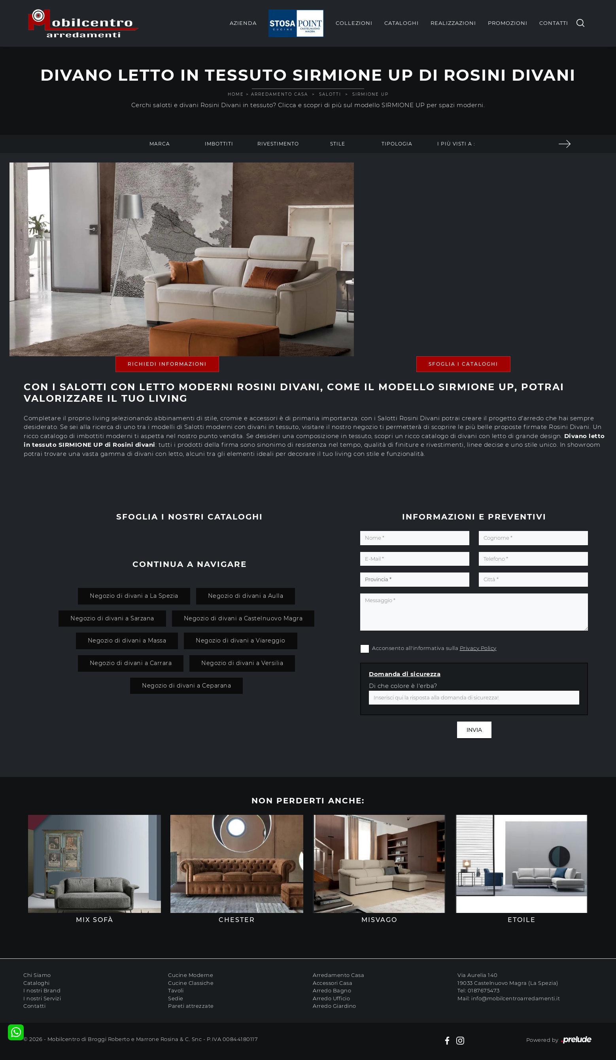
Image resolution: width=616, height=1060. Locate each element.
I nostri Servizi (42, 998)
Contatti (553, 23)
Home (236, 94)
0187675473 (484, 990)
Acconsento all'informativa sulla (434, 648)
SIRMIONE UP (370, 94)
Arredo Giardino (334, 1006)
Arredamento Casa (279, 94)
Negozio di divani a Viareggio (240, 640)
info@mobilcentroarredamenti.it (515, 998)
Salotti (330, 94)
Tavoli (175, 990)
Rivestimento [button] (278, 144)
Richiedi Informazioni (167, 364)
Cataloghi (401, 23)
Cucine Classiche (191, 983)
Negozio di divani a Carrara (131, 663)
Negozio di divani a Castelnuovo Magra (243, 618)
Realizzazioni (453, 23)
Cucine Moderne (190, 975)
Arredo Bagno (332, 990)
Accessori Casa (332, 983)
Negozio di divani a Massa (127, 640)
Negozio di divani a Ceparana (186, 685)
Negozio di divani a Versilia (242, 663)
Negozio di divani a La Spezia (134, 595)
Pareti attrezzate (191, 1006)
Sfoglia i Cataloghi (463, 364)
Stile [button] (337, 144)
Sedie (175, 998)
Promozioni (507, 23)
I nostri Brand (41, 990)
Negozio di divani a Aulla (245, 595)
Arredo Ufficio (331, 998)
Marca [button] (159, 144)
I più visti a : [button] (456, 144)
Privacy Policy (478, 648)
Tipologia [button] (397, 144)
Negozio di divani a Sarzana (112, 618)
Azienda (243, 23)
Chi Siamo (37, 975)
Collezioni (354, 23)
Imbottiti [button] (219, 144)
